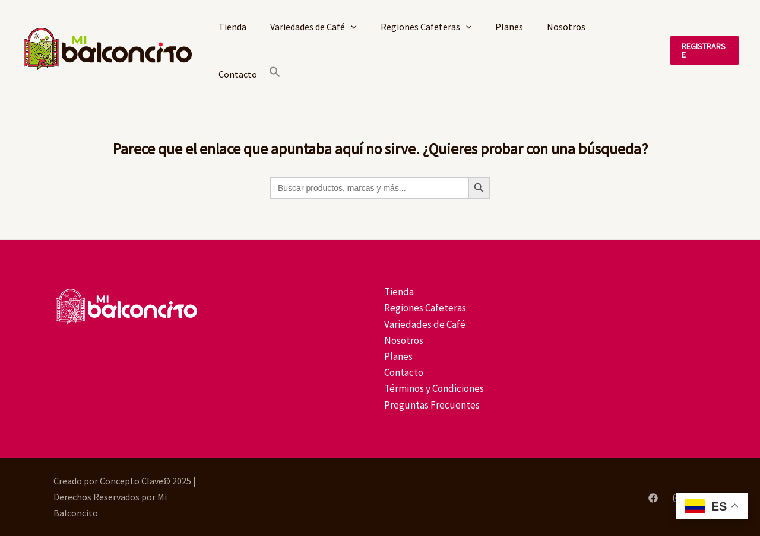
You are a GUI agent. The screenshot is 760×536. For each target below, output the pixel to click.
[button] (275, 74)
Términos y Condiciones (433, 388)
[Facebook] (653, 498)
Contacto (237, 74)
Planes (509, 27)
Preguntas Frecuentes (431, 404)
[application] (351, 27)
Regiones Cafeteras (426, 27)
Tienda (232, 27)
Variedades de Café (313, 27)
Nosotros (566, 27)
